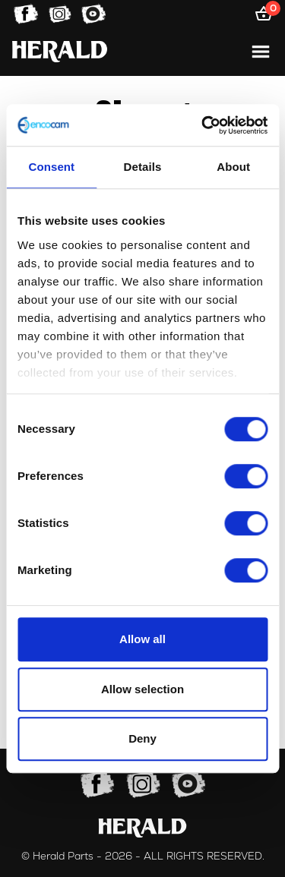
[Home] (59, 51)
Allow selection (142, 689)
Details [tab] (143, 166)
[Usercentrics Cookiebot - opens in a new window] (203, 125)
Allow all (142, 639)
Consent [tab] (51, 166)
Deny (142, 738)
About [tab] (233, 166)
